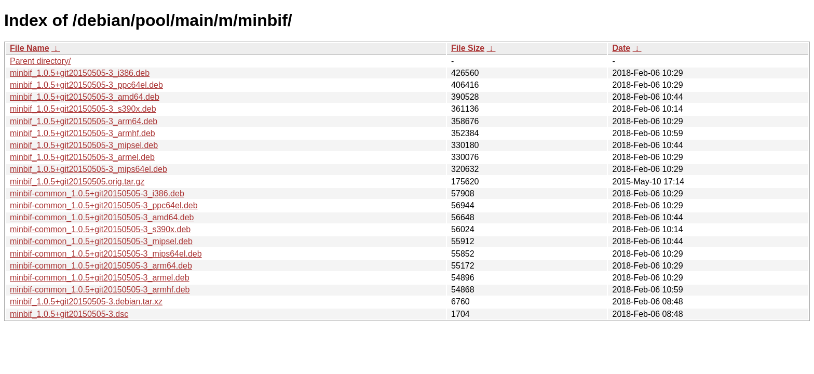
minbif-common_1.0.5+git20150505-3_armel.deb (99, 277)
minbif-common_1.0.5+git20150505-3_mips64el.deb (106, 253)
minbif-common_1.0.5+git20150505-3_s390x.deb (100, 229)
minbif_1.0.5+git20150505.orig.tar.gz (77, 181)
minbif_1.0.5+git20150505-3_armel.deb (82, 157)
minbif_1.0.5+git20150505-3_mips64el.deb (88, 169)
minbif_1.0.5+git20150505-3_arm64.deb (83, 121)
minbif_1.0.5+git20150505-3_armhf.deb (82, 133)
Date (621, 48)
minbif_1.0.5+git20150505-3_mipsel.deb (84, 145)
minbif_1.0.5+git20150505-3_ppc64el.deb (86, 85)
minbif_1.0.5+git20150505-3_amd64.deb (84, 96)
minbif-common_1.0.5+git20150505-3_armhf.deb (99, 289)
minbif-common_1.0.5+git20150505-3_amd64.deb (102, 217)
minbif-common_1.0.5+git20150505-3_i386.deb (97, 193)
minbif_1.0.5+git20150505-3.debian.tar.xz (86, 301)
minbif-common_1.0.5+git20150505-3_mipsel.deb (101, 241)
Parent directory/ (40, 61)
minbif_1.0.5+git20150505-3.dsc (69, 314)
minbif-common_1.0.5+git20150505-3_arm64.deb (101, 265)
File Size (467, 48)
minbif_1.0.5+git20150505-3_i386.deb (80, 73)
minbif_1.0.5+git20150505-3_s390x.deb (83, 108)
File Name (29, 48)
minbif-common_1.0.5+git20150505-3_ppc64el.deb (104, 205)
